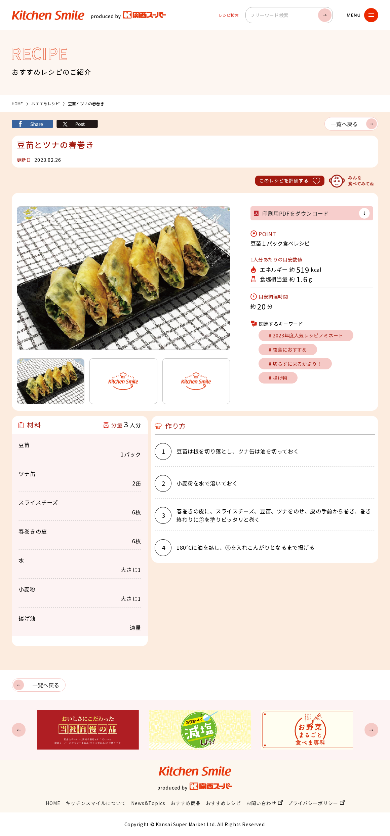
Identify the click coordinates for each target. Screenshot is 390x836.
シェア (32, 124)
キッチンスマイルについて (96, 803)
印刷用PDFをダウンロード (295, 213)
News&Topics (148, 803)
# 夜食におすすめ (288, 349)
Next (371, 730)
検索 (325, 15)
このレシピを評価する (289, 181)
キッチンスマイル (48, 15)
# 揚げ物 (278, 377)
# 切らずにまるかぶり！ (295, 363)
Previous (19, 730)
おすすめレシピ (45, 103)
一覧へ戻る (344, 124)
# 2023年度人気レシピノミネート (306, 335)
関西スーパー (128, 15)
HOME (17, 103)
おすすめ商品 (185, 803)
